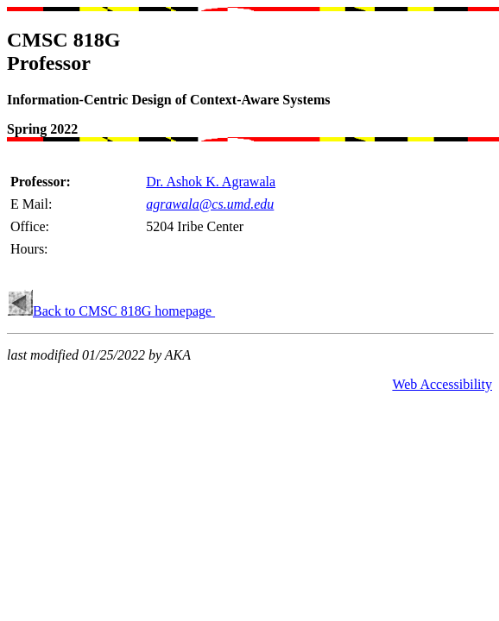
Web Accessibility (442, 384)
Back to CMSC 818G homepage (124, 311)
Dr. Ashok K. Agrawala (210, 181)
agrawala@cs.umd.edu (210, 204)
